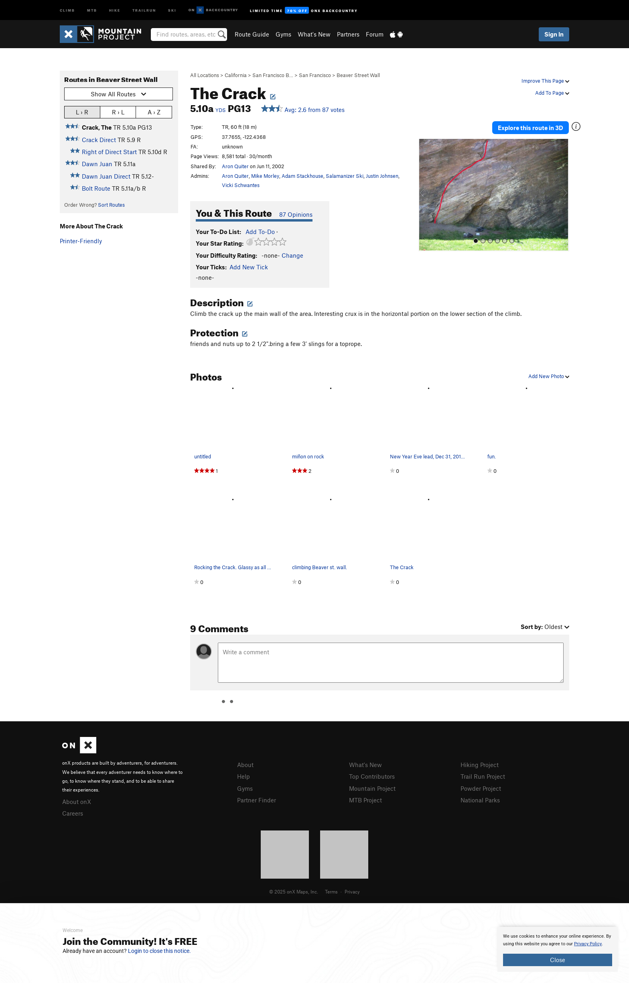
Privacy (352, 891)
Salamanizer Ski (344, 176)
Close (557, 959)
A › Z (154, 112)
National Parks (480, 800)
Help (243, 776)
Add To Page (552, 93)
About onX (76, 801)
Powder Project (481, 788)
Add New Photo (548, 376)
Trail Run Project (483, 776)
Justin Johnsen (382, 176)
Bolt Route (96, 188)
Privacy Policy (588, 943)
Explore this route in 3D (530, 127)
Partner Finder (256, 800)
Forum (374, 34)
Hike (114, 9)
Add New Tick (248, 267)
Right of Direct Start (109, 151)
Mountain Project (372, 788)
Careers (72, 813)
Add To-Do (260, 231)
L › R (82, 112)
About (245, 764)
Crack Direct (99, 139)
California (236, 75)
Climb (67, 9)
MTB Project (365, 800)
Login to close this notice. (159, 951)
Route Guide (252, 34)
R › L (118, 112)
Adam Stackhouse (302, 176)
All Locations (204, 75)
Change (292, 255)
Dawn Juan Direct (106, 176)
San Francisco (315, 75)
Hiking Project (480, 764)
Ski (172, 9)
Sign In (554, 34)
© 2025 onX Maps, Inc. (293, 891)
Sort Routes (111, 204)
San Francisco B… (272, 75)
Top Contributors (372, 776)
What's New (314, 34)
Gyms (283, 34)
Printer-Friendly (81, 240)
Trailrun (144, 9)
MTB (92, 9)
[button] (426, 195)
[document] (557, 949)
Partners (348, 34)
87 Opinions (295, 214)
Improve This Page (545, 80)
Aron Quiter (235, 166)
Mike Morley (265, 176)
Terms (331, 891)
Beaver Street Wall (358, 75)
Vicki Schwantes (241, 185)
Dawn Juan (97, 163)
